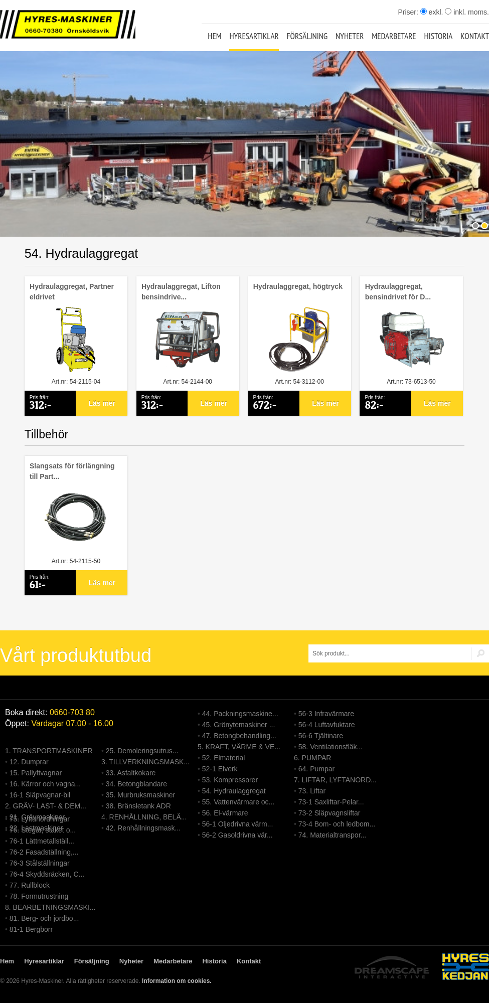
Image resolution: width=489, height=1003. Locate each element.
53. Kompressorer (230, 780)
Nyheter (350, 36)
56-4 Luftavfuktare (326, 725)
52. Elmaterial (223, 758)
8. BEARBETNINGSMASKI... (50, 907)
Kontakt (474, 36)
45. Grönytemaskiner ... (238, 725)
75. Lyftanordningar (40, 819)
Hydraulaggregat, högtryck (298, 286)
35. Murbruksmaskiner (141, 795)
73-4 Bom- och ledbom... (336, 824)
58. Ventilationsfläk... (330, 747)
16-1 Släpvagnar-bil (40, 795)
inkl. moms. (467, 12)
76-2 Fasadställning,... (44, 852)
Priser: (409, 12)
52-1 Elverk (220, 769)
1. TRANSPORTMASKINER (49, 751)
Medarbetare (394, 36)
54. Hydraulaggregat (234, 791)
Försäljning (307, 36)
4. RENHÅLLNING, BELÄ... (144, 817)
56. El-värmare (225, 813)
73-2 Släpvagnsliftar (329, 813)
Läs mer (101, 403)
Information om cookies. (177, 980)
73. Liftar (311, 791)
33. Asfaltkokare (131, 773)
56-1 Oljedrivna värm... (237, 824)
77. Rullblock (30, 885)
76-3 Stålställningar (40, 863)
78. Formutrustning (39, 896)
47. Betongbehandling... (239, 736)
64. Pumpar (316, 769)
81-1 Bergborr (31, 929)
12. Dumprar (29, 762)
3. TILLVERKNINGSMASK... (145, 762)
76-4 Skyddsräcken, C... (47, 874)
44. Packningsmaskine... (240, 714)
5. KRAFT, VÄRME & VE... (239, 747)
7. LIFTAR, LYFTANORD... (335, 780)
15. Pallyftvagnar (36, 773)
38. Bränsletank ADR (138, 806)
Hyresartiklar (253, 36)
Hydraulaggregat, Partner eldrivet (72, 291)
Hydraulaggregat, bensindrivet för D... (398, 291)
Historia (438, 36)
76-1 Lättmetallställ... (42, 841)
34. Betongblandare (136, 784)
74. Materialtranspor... (332, 835)
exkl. (431, 12)
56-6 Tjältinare (320, 736)
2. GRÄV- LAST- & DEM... (45, 806)
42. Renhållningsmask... (143, 828)
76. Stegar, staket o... (43, 830)
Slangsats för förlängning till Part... (72, 471)
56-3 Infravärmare (326, 714)
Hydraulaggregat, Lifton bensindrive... (181, 291)
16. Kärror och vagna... (45, 784)
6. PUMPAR (312, 758)
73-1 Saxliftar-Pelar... (331, 802)
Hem (214, 36)
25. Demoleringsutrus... (142, 751)
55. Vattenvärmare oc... (238, 802)
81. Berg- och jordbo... (44, 918)
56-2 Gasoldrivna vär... (237, 835)
